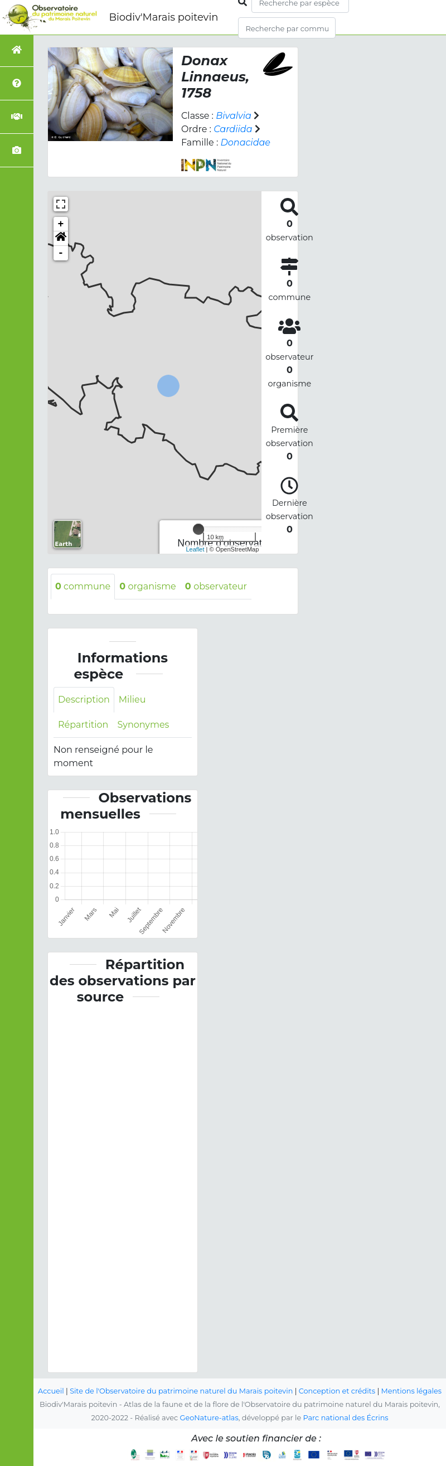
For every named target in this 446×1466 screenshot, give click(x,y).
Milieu (132, 699)
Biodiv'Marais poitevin (163, 17)
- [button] (61, 253)
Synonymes (143, 724)
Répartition (83, 724)
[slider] (198, 529)
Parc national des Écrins (346, 1418)
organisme (147, 586)
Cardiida (233, 129)
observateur (216, 586)
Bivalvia (233, 115)
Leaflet (195, 549)
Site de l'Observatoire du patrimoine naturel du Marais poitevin (181, 1391)
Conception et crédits (337, 1391)
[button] (61, 238)
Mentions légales (411, 1391)
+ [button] (61, 224)
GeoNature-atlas (209, 1418)
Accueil (51, 1391)
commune (82, 586)
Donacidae (245, 142)
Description (84, 699)
